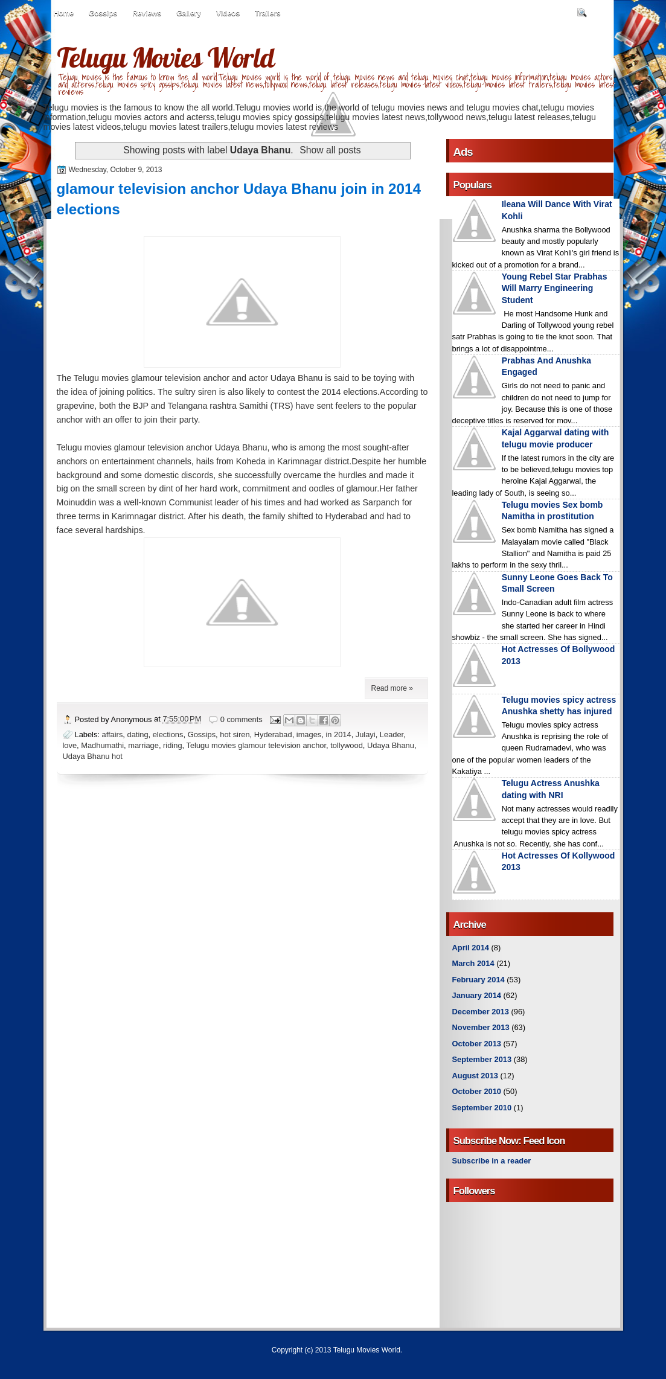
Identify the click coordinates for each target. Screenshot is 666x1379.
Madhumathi (102, 745)
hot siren (234, 734)
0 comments (241, 719)
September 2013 (482, 1059)
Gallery (188, 13)
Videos (228, 13)
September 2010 (482, 1107)
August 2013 (475, 1075)
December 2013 (480, 1011)
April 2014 (470, 947)
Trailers (268, 13)
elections (168, 734)
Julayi (366, 734)
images (308, 734)
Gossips (103, 13)
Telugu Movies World (165, 57)
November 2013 (481, 1027)
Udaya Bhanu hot (93, 756)
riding (172, 745)
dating (138, 734)
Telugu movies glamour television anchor (256, 745)
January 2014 (477, 995)
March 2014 (473, 963)
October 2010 (476, 1091)
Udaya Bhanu (390, 745)
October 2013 (476, 1043)
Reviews (146, 13)
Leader (391, 734)
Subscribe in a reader (491, 1160)
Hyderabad (273, 734)
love (70, 745)
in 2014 (338, 734)
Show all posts (329, 150)
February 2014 (478, 979)
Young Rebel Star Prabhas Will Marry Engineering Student (554, 288)
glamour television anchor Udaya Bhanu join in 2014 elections (239, 199)
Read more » (392, 688)
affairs (112, 734)
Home (64, 13)
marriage (143, 745)
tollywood (346, 745)
